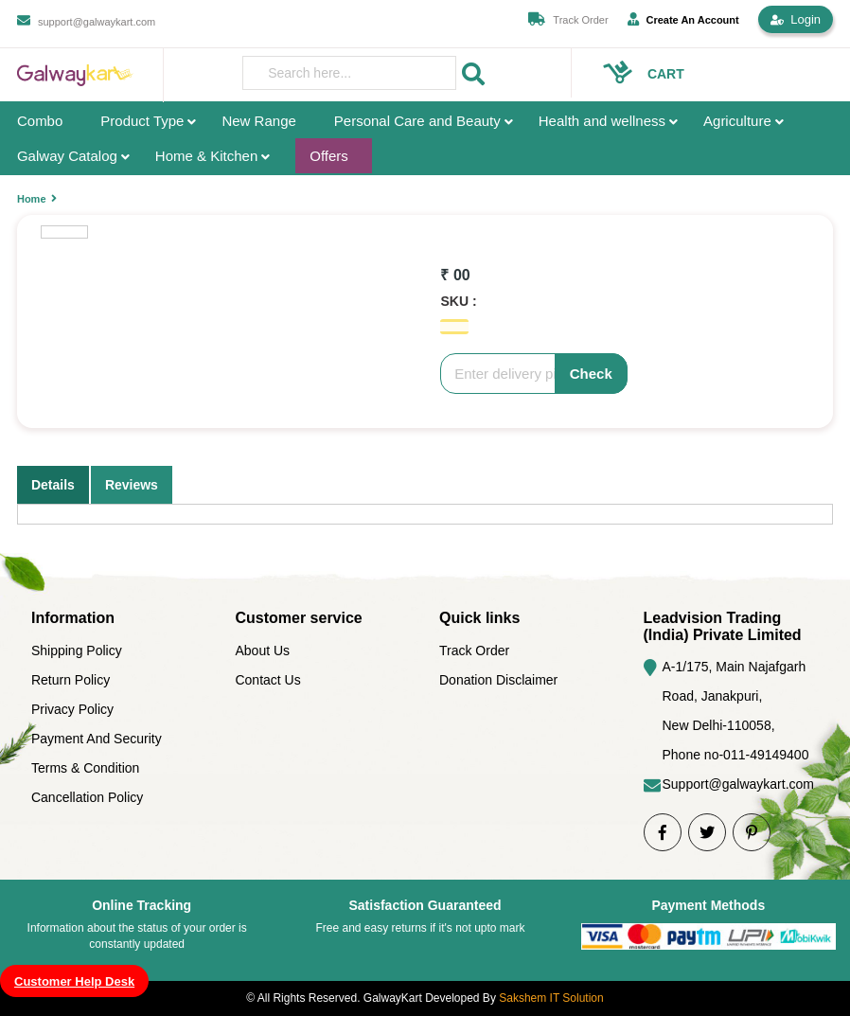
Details (53, 484)
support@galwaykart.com (96, 21)
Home (31, 199)
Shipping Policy (76, 650)
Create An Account (683, 19)
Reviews (131, 484)
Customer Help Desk (74, 981)
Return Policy (70, 679)
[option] (64, 232)
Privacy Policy (72, 709)
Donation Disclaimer (498, 679)
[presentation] (349, 73)
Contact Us (267, 679)
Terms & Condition (85, 767)
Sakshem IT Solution (551, 998)
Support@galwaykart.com (739, 784)
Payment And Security (96, 738)
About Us (262, 650)
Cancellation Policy (87, 797)
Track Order (580, 20)
